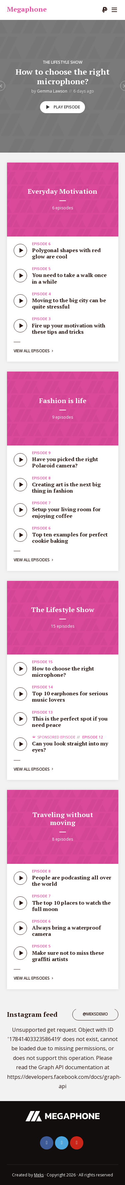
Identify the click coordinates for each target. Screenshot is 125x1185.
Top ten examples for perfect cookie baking (70, 537)
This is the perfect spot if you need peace (70, 722)
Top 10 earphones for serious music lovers (70, 696)
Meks (39, 1175)
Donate (105, 10)
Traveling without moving (62, 818)
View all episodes (34, 351)
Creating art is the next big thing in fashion (66, 487)
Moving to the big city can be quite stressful (69, 303)
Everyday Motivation (62, 191)
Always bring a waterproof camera (66, 931)
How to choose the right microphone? (63, 76)
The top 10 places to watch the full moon (71, 906)
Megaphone (27, 9)
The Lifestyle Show (62, 62)
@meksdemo (95, 1014)
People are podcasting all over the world (71, 880)
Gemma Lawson (52, 91)
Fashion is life (62, 400)
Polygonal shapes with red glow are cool (66, 253)
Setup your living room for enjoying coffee (66, 512)
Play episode (62, 107)
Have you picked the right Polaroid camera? (65, 462)
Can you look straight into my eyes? (70, 746)
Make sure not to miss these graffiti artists (68, 956)
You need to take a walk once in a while (69, 278)
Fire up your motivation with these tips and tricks (68, 328)
